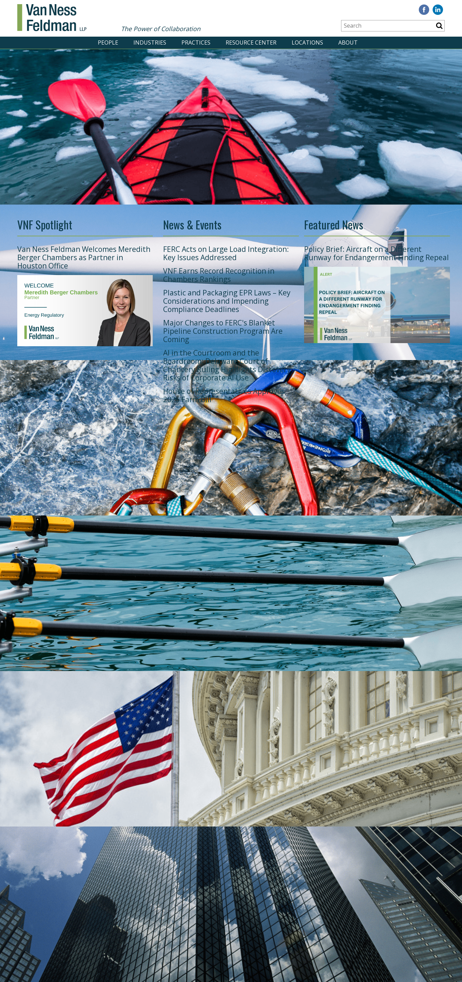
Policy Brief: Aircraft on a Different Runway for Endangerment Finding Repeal (376, 253)
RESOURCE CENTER (251, 42)
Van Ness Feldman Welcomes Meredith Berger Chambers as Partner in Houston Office (83, 257)
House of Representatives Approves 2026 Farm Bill (224, 395)
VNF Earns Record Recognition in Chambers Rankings (218, 275)
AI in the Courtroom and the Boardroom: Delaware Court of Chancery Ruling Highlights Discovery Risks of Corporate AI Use (227, 365)
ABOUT (348, 42)
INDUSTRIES (149, 42)
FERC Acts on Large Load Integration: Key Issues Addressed (226, 253)
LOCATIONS (307, 42)
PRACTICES (195, 42)
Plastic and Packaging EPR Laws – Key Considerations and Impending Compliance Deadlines (227, 301)
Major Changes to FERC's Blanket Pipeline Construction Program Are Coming (223, 331)
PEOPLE (108, 42)
